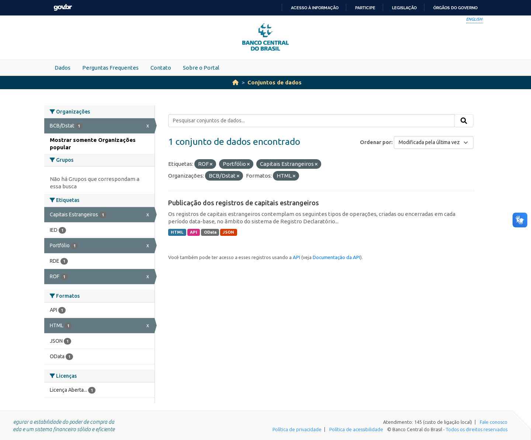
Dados (62, 67)
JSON (228, 232)
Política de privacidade (297, 429)
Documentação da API (336, 257)
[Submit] (463, 121)
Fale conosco (493, 422)
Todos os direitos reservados (476, 429)
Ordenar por (375, 142)
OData (210, 232)
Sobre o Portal (201, 67)
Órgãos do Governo (455, 7)
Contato (160, 67)
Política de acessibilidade (356, 429)
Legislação (404, 7)
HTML (177, 232)
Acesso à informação (315, 7)
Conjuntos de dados (274, 82)
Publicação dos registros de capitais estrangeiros (243, 202)
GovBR (62, 7)
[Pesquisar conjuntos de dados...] (311, 121)
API (193, 232)
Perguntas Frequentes (110, 67)
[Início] (235, 82)
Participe (365, 7)
